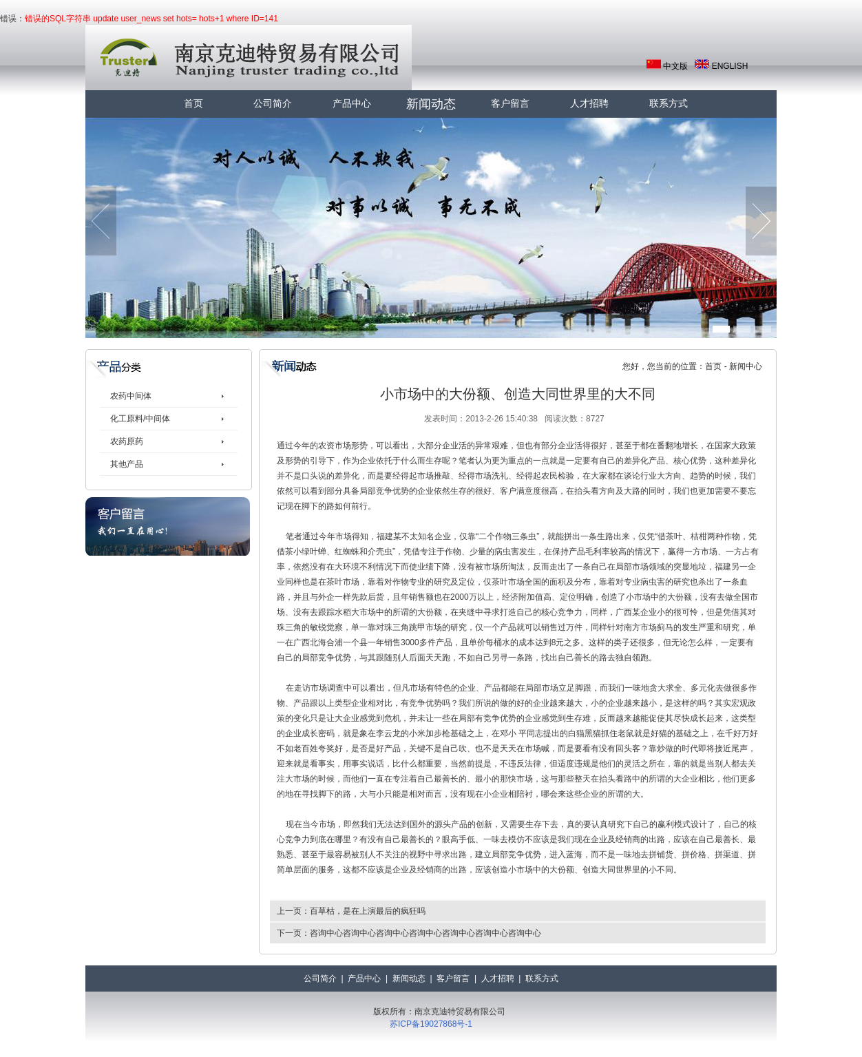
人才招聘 (589, 103)
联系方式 (668, 103)
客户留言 (510, 103)
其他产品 (126, 464)
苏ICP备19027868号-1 (431, 1024)
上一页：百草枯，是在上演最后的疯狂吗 (351, 911)
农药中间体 (130, 396)
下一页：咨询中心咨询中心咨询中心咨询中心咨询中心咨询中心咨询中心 (409, 933)
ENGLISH (730, 66)
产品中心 (352, 103)
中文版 (675, 66)
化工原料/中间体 (140, 418)
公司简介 (272, 103)
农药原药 (126, 441)
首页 (193, 103)
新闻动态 (431, 104)
